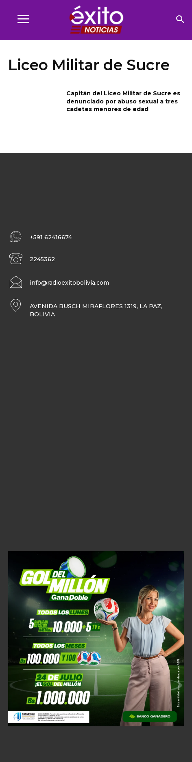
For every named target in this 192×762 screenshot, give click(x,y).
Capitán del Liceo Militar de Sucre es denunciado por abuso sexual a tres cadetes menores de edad (123, 101)
